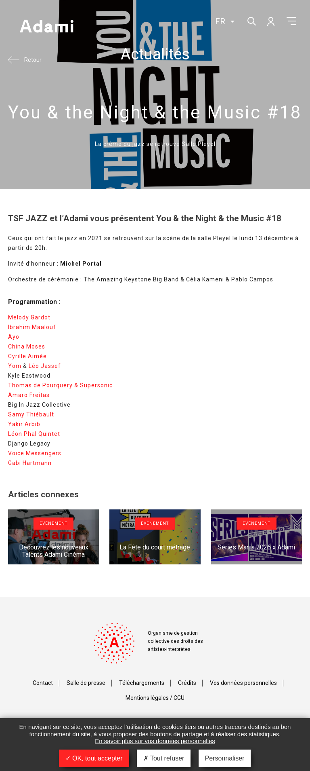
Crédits (187, 683)
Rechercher (250, 20)
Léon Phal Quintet (34, 434)
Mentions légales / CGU (155, 698)
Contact (43, 683)
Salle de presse (86, 683)
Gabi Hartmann (30, 463)
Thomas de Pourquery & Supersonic (60, 385)
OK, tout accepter (94, 758)
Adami (46, 27)
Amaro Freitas (29, 395)
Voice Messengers (34, 453)
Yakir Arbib (24, 424)
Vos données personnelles (243, 683)
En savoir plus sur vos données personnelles (155, 740)
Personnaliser (225, 758)
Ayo (13, 337)
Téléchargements (141, 683)
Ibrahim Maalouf (32, 327)
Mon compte (270, 21)
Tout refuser (163, 758)
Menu (291, 21)
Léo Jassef (45, 366)
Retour (33, 60)
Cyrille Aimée (27, 356)
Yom (14, 366)
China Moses (26, 346)
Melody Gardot (29, 317)
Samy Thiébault (31, 414)
